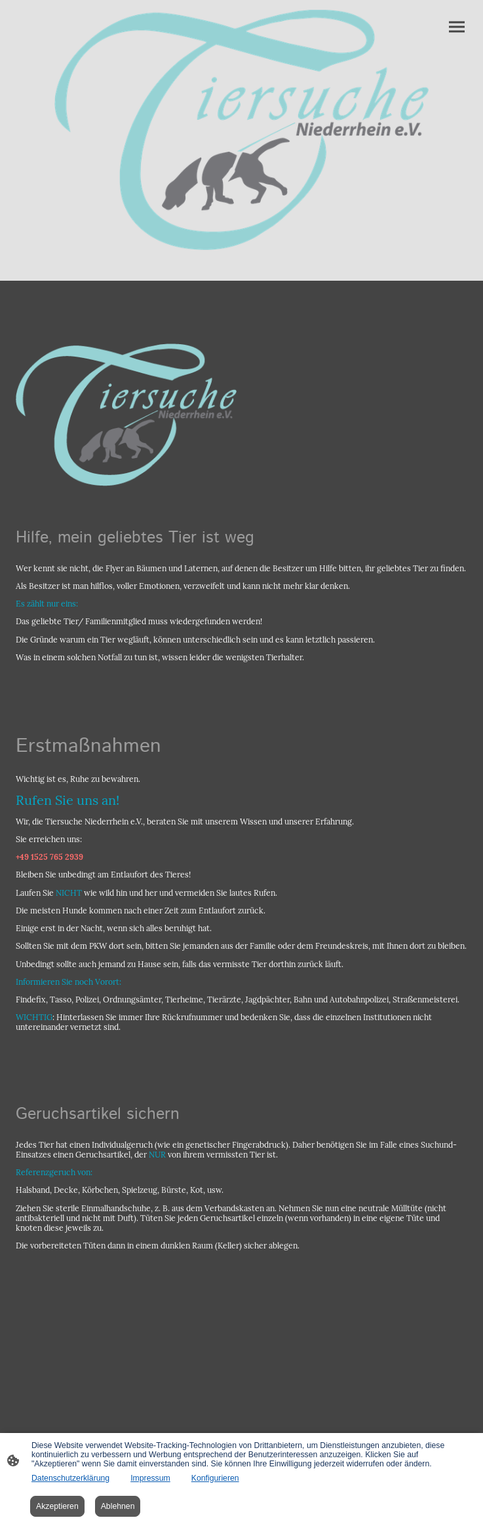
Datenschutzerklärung (70, 1478)
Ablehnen (118, 1506)
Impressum (150, 1478)
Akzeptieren (57, 1506)
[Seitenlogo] (241, 130)
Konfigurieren (215, 1478)
